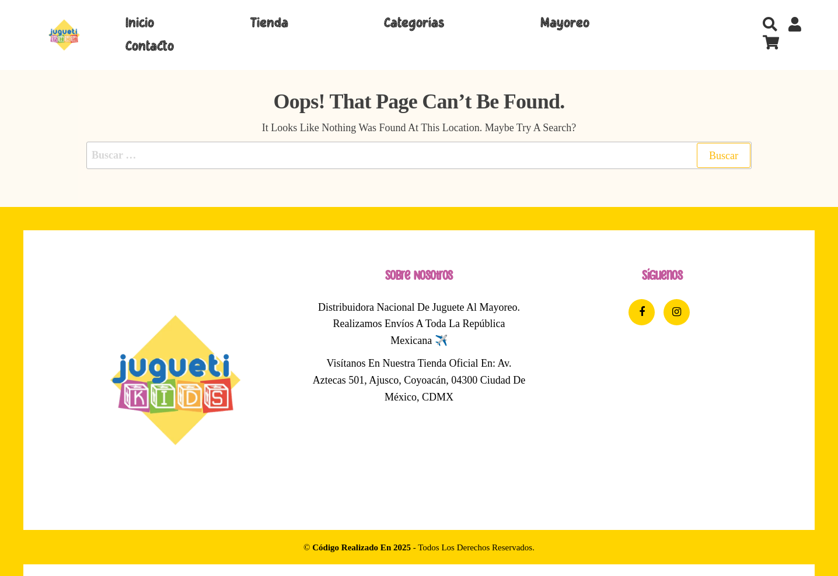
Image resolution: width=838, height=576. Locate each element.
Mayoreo (564, 23)
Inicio (139, 23)
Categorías (414, 23)
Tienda (269, 23)
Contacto (149, 47)
